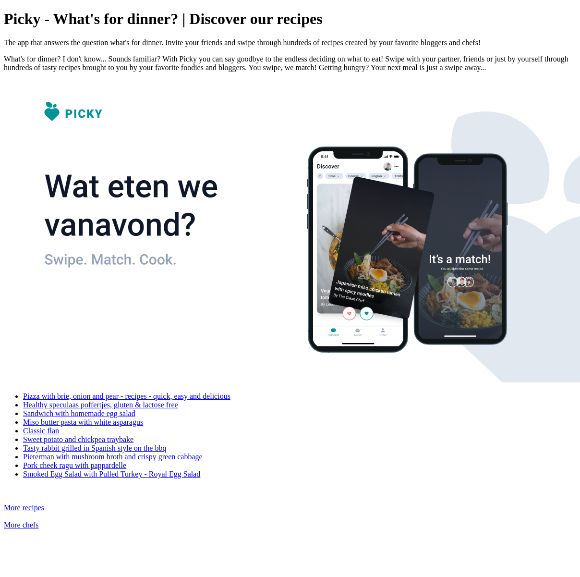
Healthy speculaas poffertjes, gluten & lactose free (100, 405)
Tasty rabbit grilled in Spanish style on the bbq (94, 448)
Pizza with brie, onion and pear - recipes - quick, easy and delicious (126, 396)
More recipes (24, 507)
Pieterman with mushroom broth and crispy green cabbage (113, 457)
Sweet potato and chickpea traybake (78, 439)
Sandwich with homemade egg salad (79, 413)
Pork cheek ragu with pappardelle (74, 465)
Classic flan (41, 431)
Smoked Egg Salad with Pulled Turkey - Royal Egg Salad (111, 474)
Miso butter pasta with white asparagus (83, 422)
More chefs (21, 525)
